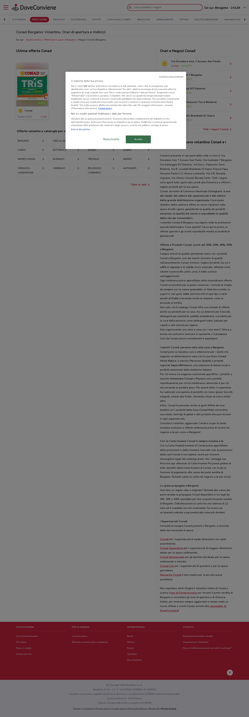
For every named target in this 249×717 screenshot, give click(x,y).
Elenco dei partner (80, 129)
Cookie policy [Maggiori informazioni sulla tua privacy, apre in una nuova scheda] (105, 108)
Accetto (138, 139)
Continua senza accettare (171, 76)
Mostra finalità (111, 139)
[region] (125, 110)
